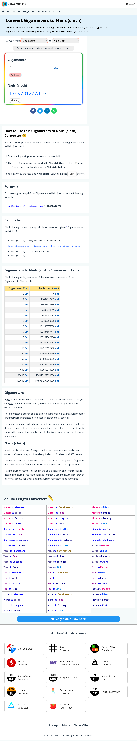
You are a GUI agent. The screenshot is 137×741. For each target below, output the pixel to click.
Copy (15, 100)
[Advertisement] (110, 79)
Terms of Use (81, 725)
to (15, 507)
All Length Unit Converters (68, 619)
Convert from (13, 40)
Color (130, 3)
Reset (15, 75)
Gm (56, 68)
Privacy (66, 725)
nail (46, 94)
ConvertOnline (13, 4)
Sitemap (53, 725)
